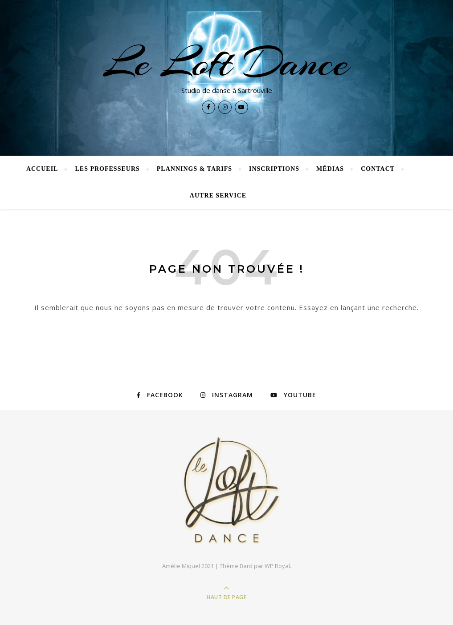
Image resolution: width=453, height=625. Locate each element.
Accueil (42, 168)
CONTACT (378, 168)
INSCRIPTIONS (274, 168)
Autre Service (218, 195)
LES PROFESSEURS (107, 168)
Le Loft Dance (227, 63)
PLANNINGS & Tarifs (194, 168)
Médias (330, 168)
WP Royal (277, 566)
